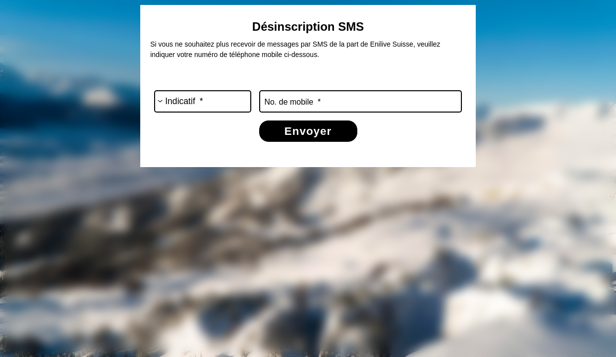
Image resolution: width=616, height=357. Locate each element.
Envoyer (308, 131)
